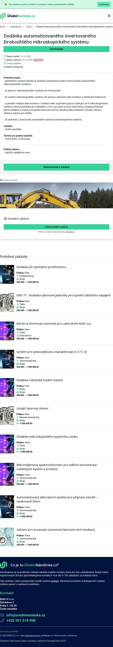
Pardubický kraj (27, 276)
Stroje (28, 26)
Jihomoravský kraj (28, 361)
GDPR (63, 641)
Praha (22, 304)
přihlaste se (69, 232)
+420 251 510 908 (17, 620)
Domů (2, 26)
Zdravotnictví (25, 335)
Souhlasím (104, 4)
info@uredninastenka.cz (22, 615)
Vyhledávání (15, 26)
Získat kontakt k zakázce (56, 227)
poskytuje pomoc (32, 635)
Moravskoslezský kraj (29, 417)
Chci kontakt (56, 49)
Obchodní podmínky (9, 631)
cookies (55, 581)
